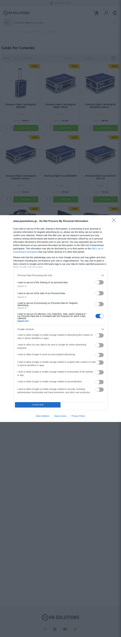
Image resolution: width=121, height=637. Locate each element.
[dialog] (60, 318)
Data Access (60, 416)
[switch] (99, 282)
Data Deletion (42, 416)
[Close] (115, 221)
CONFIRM (38, 405)
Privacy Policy (78, 416)
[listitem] (60, 275)
